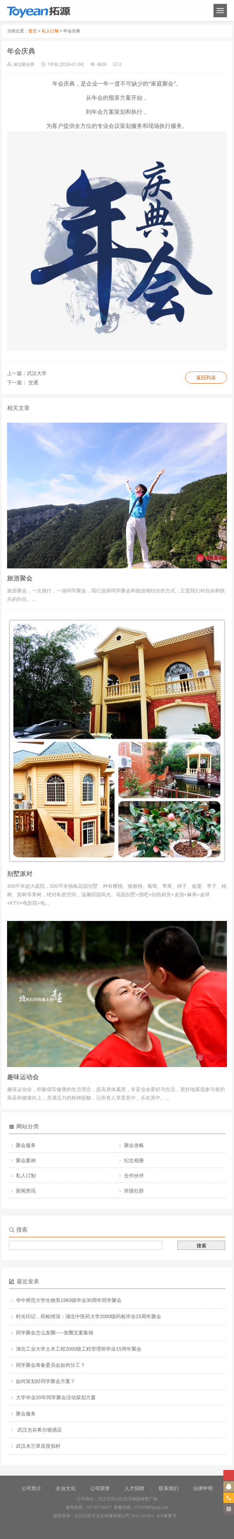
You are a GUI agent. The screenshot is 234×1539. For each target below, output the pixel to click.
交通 (32, 382)
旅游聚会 (20, 578)
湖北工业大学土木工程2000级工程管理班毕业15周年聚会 (78, 1349)
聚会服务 (26, 1145)
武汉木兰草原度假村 (38, 1446)
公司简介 (31, 1488)
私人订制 (50, 31)
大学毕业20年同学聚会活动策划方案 (56, 1397)
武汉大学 (37, 373)
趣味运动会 (23, 1076)
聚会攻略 (134, 1145)
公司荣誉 (100, 1488)
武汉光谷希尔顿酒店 (39, 1430)
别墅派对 (20, 873)
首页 (32, 31)
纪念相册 (134, 1160)
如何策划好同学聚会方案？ (45, 1381)
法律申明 (203, 1488)
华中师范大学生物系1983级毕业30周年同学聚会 (69, 1300)
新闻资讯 (26, 1191)
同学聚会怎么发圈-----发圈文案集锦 (54, 1332)
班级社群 (134, 1191)
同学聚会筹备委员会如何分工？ (50, 1365)
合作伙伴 (134, 1175)
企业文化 (66, 1488)
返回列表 (206, 377)
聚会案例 (26, 1160)
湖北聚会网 (23, 64)
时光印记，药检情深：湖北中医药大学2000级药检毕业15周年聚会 (88, 1316)
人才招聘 (134, 1488)
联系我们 (169, 1488)
